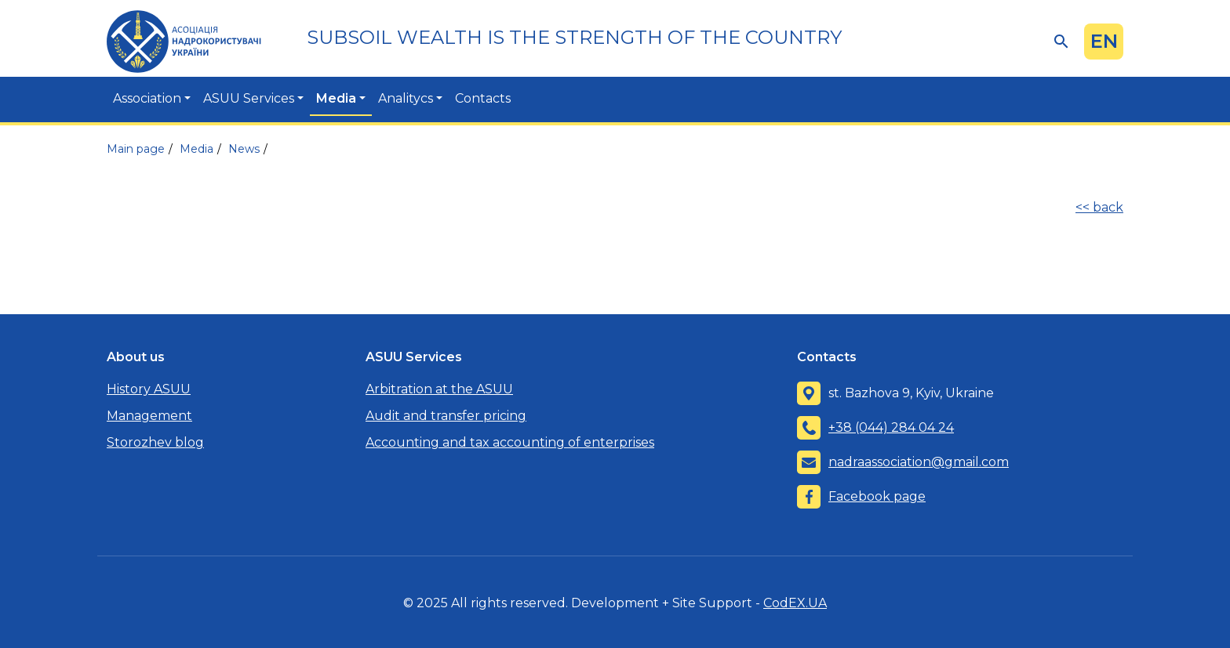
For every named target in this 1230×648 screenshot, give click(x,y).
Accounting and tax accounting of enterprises (510, 442)
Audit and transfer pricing (446, 415)
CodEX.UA (795, 603)
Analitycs (405, 98)
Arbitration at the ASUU (439, 389)
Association (147, 98)
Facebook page (877, 496)
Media (336, 98)
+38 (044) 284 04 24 (891, 427)
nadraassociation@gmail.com (918, 461)
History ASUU (149, 389)
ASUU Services (248, 98)
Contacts (483, 98)
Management (149, 415)
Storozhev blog (155, 442)
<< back (1099, 207)
